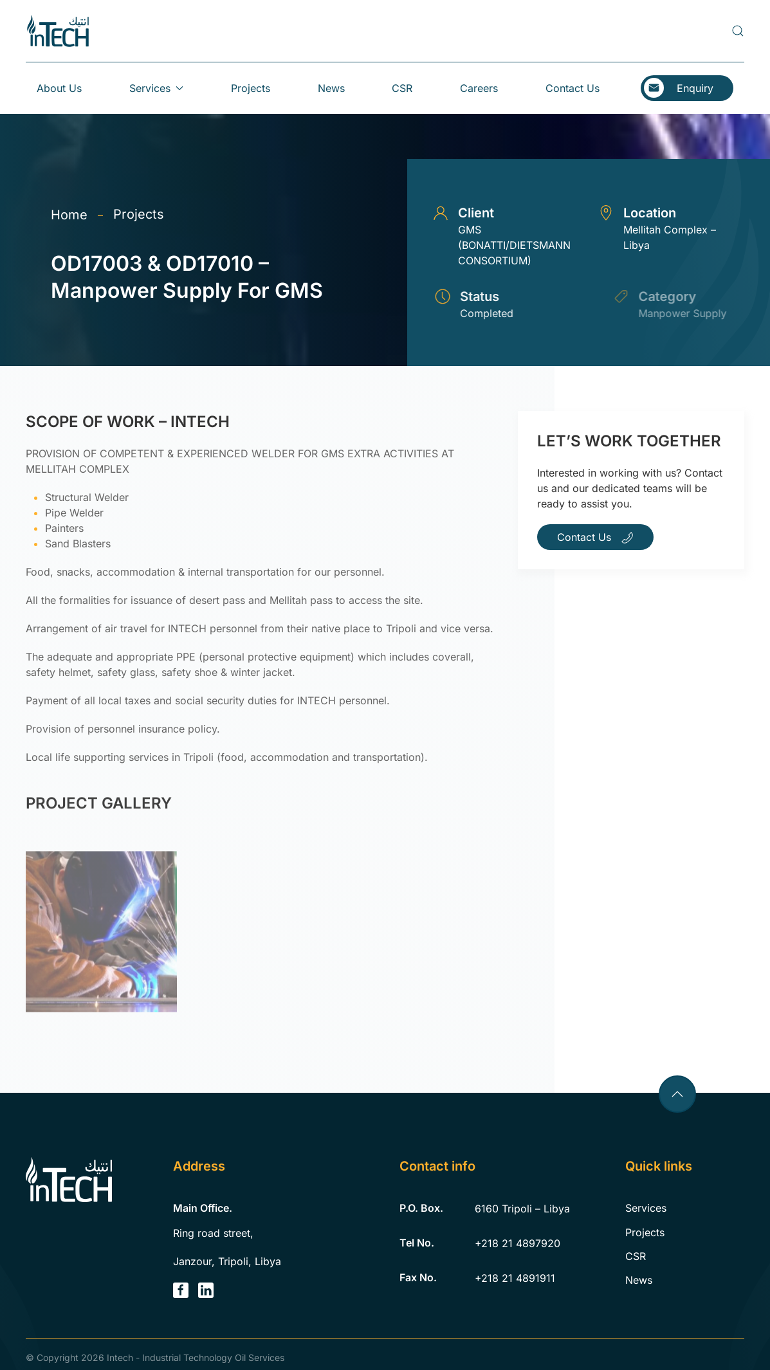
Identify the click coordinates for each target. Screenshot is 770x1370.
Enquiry (695, 88)
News (331, 88)
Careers (479, 88)
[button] (737, 30)
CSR (402, 88)
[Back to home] (58, 31)
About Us (59, 88)
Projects (250, 88)
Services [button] (156, 88)
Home (69, 215)
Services (645, 1207)
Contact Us (572, 88)
